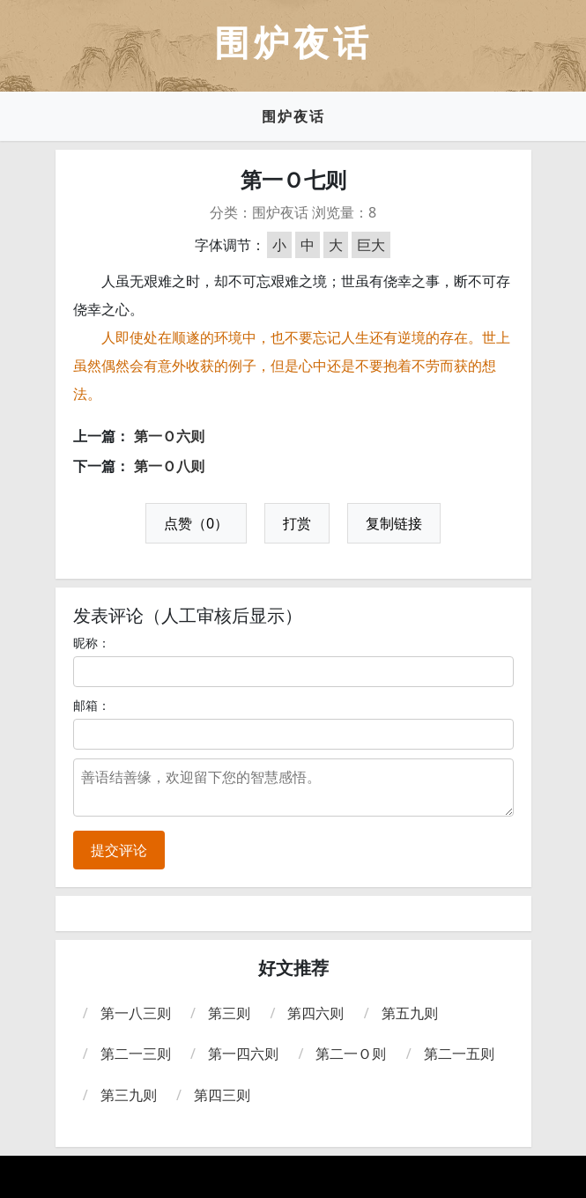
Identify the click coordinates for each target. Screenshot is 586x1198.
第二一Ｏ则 (350, 1053)
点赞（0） (196, 523)
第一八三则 (135, 1013)
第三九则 (128, 1095)
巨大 (371, 245)
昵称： (91, 642)
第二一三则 (135, 1053)
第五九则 (410, 1013)
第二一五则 (459, 1053)
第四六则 (315, 1013)
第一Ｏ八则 (169, 466)
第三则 (229, 1013)
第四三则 (222, 1095)
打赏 (297, 523)
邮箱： (91, 705)
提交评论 (119, 850)
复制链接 (394, 523)
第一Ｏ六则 (169, 436)
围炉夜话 (293, 116)
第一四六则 (243, 1053)
